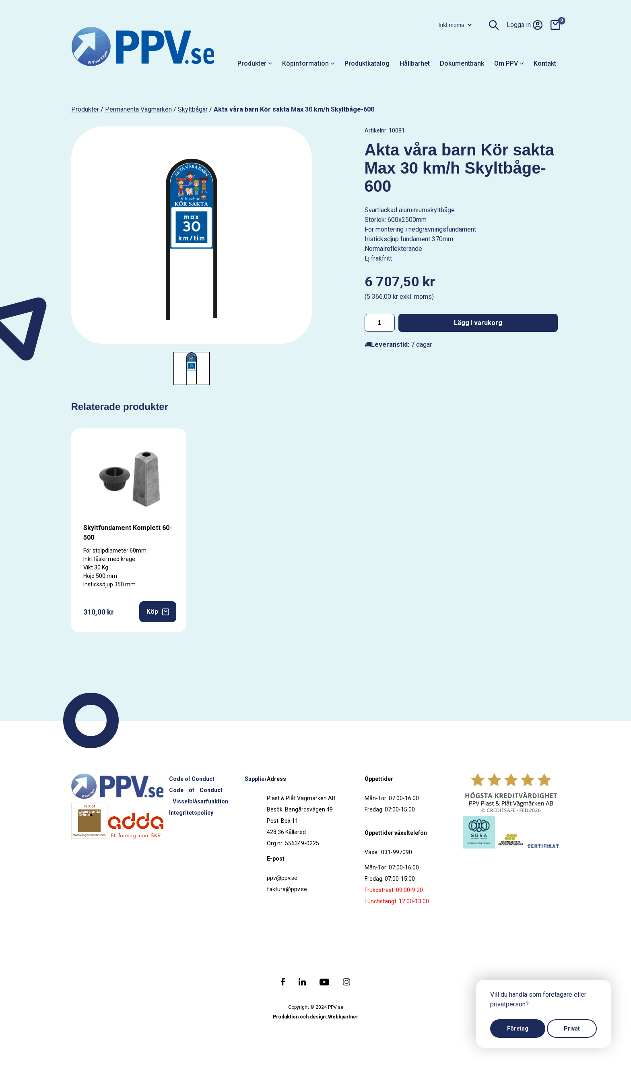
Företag (517, 1028)
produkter (85, 109)
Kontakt (545, 63)
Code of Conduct (191, 779)
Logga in (524, 25)
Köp (157, 611)
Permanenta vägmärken (138, 109)
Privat (572, 1028)
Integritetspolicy (191, 812)
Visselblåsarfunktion (200, 801)
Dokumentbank (462, 63)
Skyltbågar (193, 109)
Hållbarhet (415, 63)
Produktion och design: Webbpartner (315, 1017)
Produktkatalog (367, 63)
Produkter (254, 63)
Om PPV (509, 63)
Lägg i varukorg (478, 323)
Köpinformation (308, 63)
